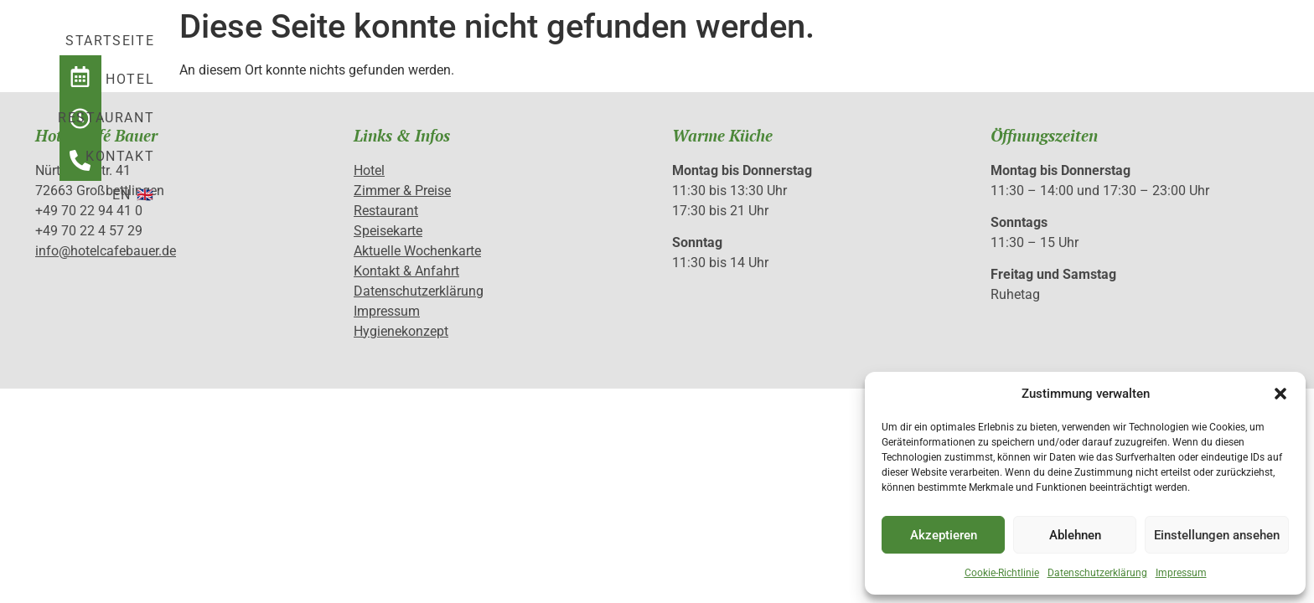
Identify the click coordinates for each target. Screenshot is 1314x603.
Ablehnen (1075, 535)
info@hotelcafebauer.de (105, 251)
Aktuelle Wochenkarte (417, 251)
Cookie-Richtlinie (1002, 573)
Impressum (1181, 573)
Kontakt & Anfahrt (406, 271)
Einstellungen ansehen (1217, 535)
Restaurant (784, 51)
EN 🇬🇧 (989, 51)
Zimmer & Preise (402, 190)
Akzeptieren (943, 535)
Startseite (575, 51)
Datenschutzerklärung (1097, 573)
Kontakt (900, 51)
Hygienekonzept (401, 331)
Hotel (678, 51)
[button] (1280, 393)
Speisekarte (388, 231)
